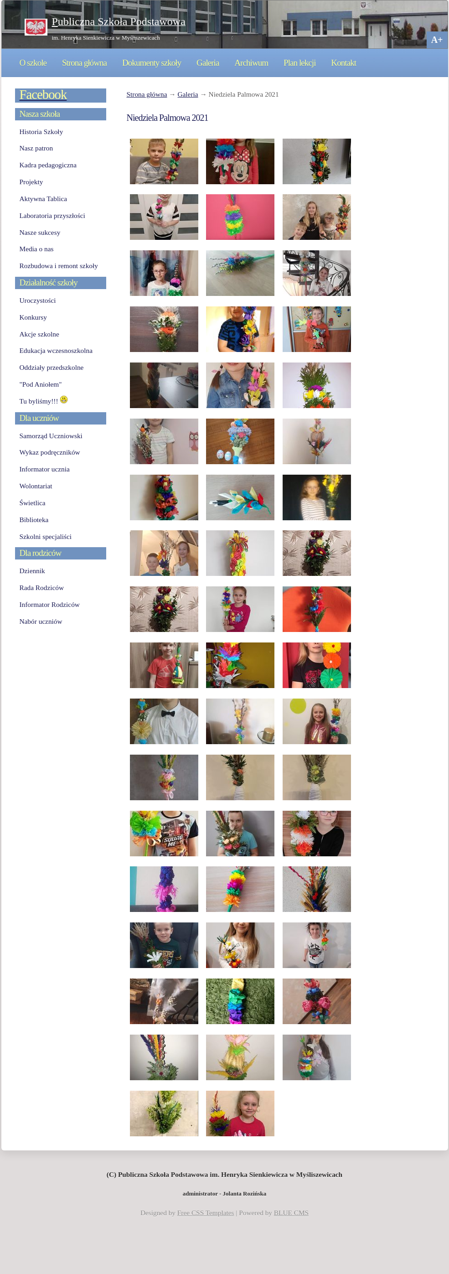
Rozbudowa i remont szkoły (59, 265)
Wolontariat (36, 486)
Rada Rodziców (42, 587)
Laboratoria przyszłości (52, 215)
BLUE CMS (291, 1213)
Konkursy (33, 317)
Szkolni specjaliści (46, 536)
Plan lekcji (299, 62)
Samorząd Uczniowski (51, 436)
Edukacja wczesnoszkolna (56, 350)
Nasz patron (36, 148)
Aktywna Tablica (43, 198)
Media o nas (37, 249)
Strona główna (84, 62)
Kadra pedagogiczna (48, 165)
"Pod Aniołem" (41, 384)
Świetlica (33, 503)
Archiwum (251, 62)
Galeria (207, 62)
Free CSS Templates (205, 1213)
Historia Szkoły (41, 131)
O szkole (33, 62)
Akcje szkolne (39, 334)
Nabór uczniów (41, 621)
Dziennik (32, 571)
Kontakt (343, 62)
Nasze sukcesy (40, 232)
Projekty (31, 182)
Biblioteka (34, 519)
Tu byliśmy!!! (44, 401)
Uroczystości (38, 300)
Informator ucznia (45, 469)
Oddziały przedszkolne (52, 367)
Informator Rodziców (50, 604)
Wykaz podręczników (50, 452)
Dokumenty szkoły (151, 62)
